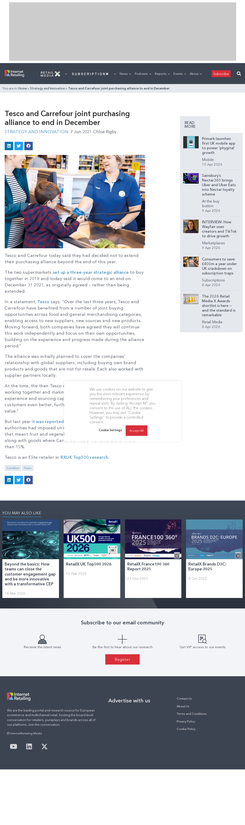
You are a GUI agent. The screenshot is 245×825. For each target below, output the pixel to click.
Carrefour (13, 467)
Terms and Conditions (192, 713)
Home (22, 88)
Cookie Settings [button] (110, 430)
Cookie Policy (186, 728)
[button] (239, 74)
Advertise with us (129, 700)
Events (179, 74)
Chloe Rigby (107, 131)
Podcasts (143, 74)
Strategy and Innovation (47, 88)
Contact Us (184, 698)
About (196, 74)
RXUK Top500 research (84, 457)
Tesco (43, 301)
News (125, 74)
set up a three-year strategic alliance (91, 272)
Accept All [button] (136, 430)
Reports (162, 74)
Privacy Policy (186, 721)
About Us (183, 706)
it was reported (48, 421)
